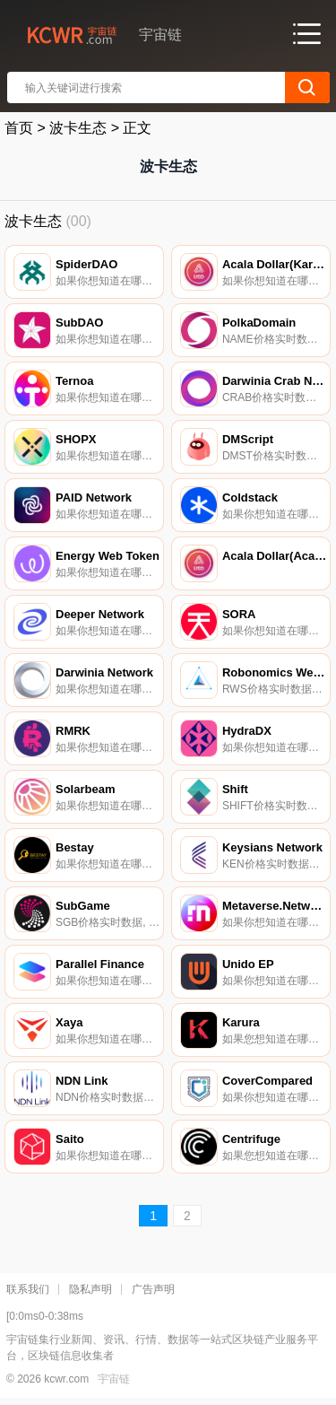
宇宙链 (114, 1379)
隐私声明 (90, 1289)
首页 (18, 127)
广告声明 (153, 1289)
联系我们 (27, 1289)
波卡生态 (78, 127)
